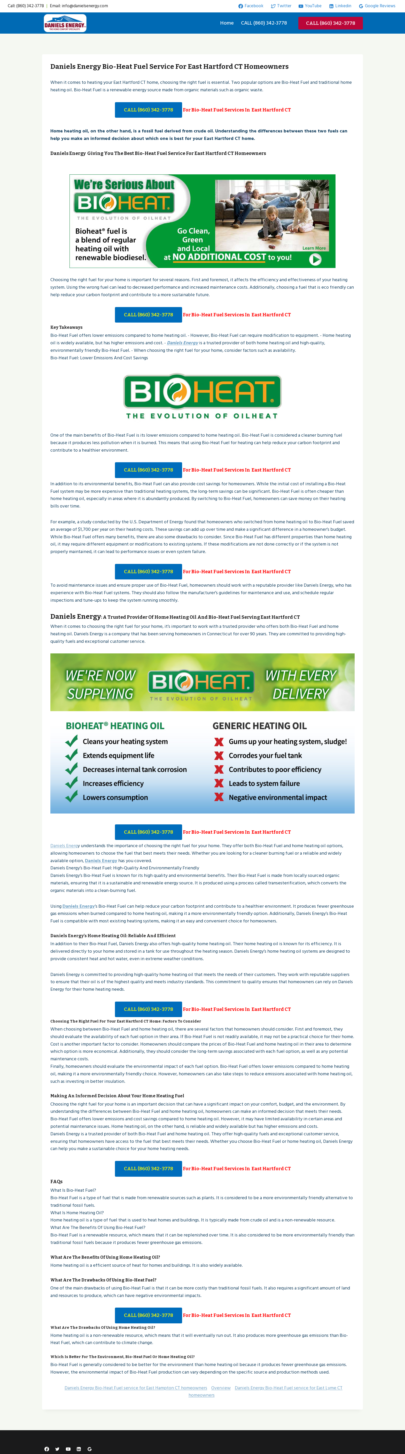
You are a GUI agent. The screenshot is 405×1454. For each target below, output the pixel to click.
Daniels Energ (63, 843)
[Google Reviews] (89, 1446)
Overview (221, 1385)
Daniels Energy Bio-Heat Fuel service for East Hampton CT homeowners (136, 1385)
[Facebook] (46, 1446)
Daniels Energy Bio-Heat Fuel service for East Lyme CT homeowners (266, 1389)
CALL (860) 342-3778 (264, 23)
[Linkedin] (78, 1446)
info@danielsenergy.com (85, 6)
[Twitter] (57, 1446)
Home (227, 23)
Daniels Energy (182, 343)
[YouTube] (68, 1446)
